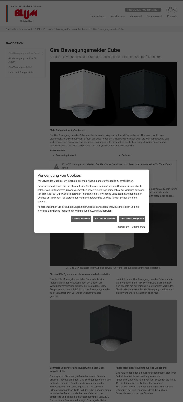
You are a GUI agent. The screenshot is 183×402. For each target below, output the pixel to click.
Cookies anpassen (81, 210)
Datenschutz (138, 218)
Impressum (123, 218)
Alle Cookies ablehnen (105, 210)
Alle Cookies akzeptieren (132, 210)
